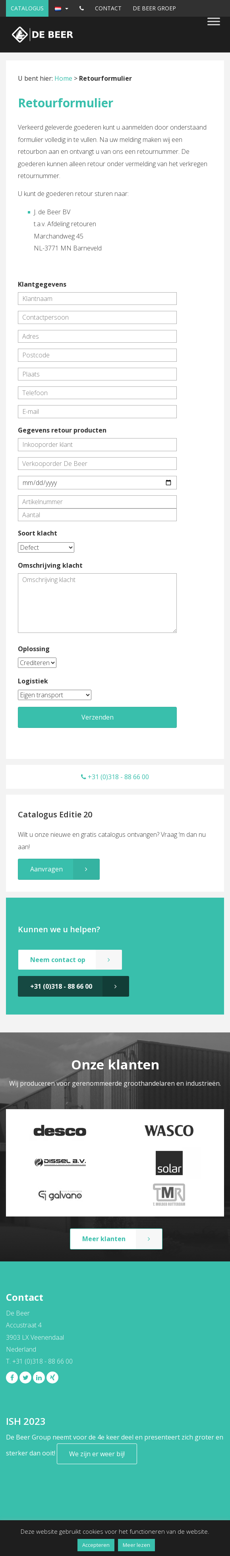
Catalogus (27, 8)
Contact (108, 8)
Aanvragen (46, 869)
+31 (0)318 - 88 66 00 (115, 776)
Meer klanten (104, 1238)
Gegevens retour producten (62, 430)
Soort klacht (37, 533)
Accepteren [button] (96, 1544)
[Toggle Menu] (213, 21)
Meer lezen (136, 1544)
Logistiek (33, 681)
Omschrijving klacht (50, 565)
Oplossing (34, 648)
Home (63, 78)
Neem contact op (57, 959)
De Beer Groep (154, 8)
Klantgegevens (42, 284)
